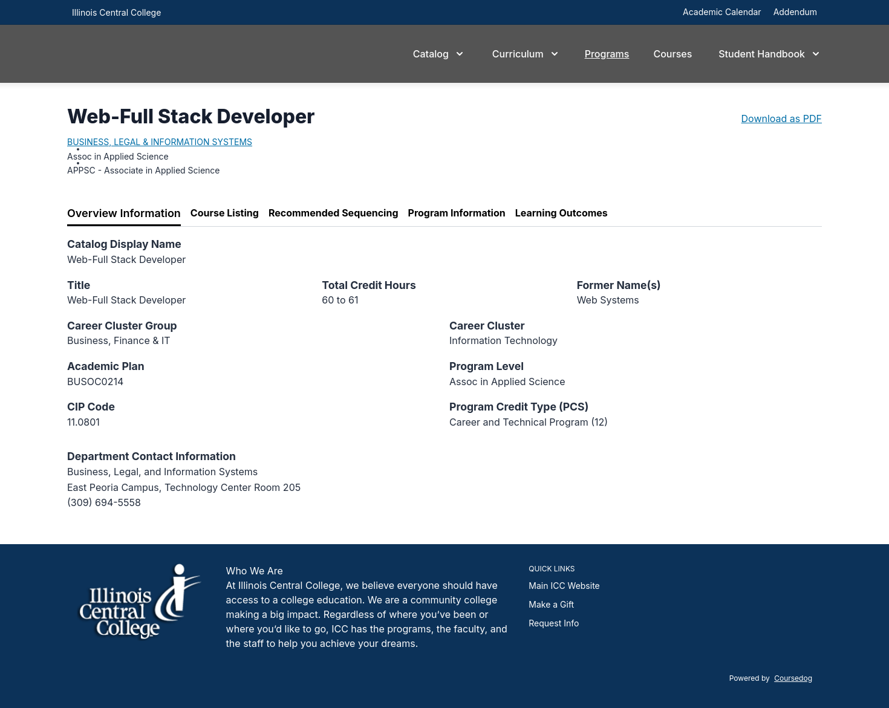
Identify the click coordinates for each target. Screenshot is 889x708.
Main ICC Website (564, 585)
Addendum (795, 12)
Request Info (554, 623)
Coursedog (793, 678)
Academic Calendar (722, 12)
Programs (607, 54)
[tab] (124, 214)
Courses (672, 54)
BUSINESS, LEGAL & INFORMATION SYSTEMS (159, 142)
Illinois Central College (116, 12)
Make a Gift (551, 604)
